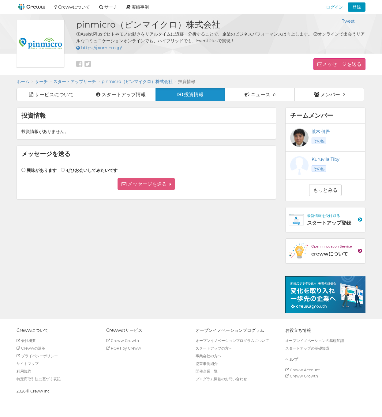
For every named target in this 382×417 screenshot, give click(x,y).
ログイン (334, 7)
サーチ (41, 81)
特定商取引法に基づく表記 (39, 379)
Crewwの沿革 (31, 348)
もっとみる (325, 190)
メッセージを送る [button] (341, 64)
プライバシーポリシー (37, 356)
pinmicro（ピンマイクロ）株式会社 (137, 81)
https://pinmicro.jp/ (99, 48)
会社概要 (26, 340)
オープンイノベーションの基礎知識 (314, 340)
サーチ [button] (108, 7)
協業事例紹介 (207, 363)
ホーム (23, 81)
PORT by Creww (123, 348)
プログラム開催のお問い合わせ (221, 379)
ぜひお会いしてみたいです (92, 170)
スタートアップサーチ (74, 81)
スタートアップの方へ (214, 348)
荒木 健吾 (321, 131)
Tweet (348, 21)
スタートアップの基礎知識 (307, 348)
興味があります (42, 170)
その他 (318, 140)
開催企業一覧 (207, 371)
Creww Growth (122, 340)
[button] (146, 184)
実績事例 (137, 7)
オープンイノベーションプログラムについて (232, 340)
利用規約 (24, 371)
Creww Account (302, 370)
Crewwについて (72, 7)
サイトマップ (28, 363)
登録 (356, 7)
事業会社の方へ (208, 356)
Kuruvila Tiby (325, 159)
